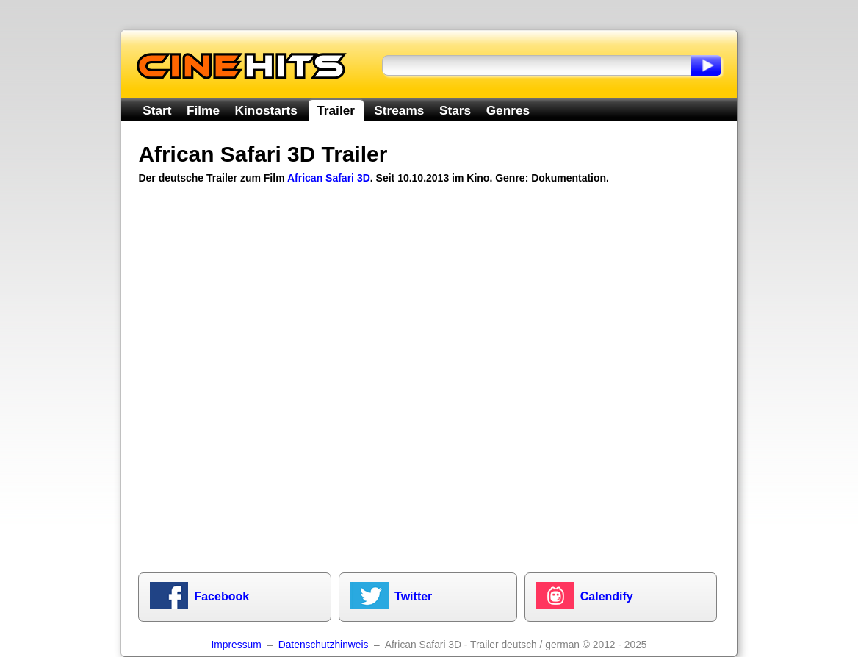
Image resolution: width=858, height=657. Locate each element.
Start (157, 110)
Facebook (221, 596)
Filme (203, 110)
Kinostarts (266, 110)
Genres (508, 110)
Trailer (336, 110)
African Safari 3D (328, 178)
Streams (399, 110)
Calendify (606, 596)
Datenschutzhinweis (323, 644)
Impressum (236, 644)
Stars (455, 110)
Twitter (413, 596)
